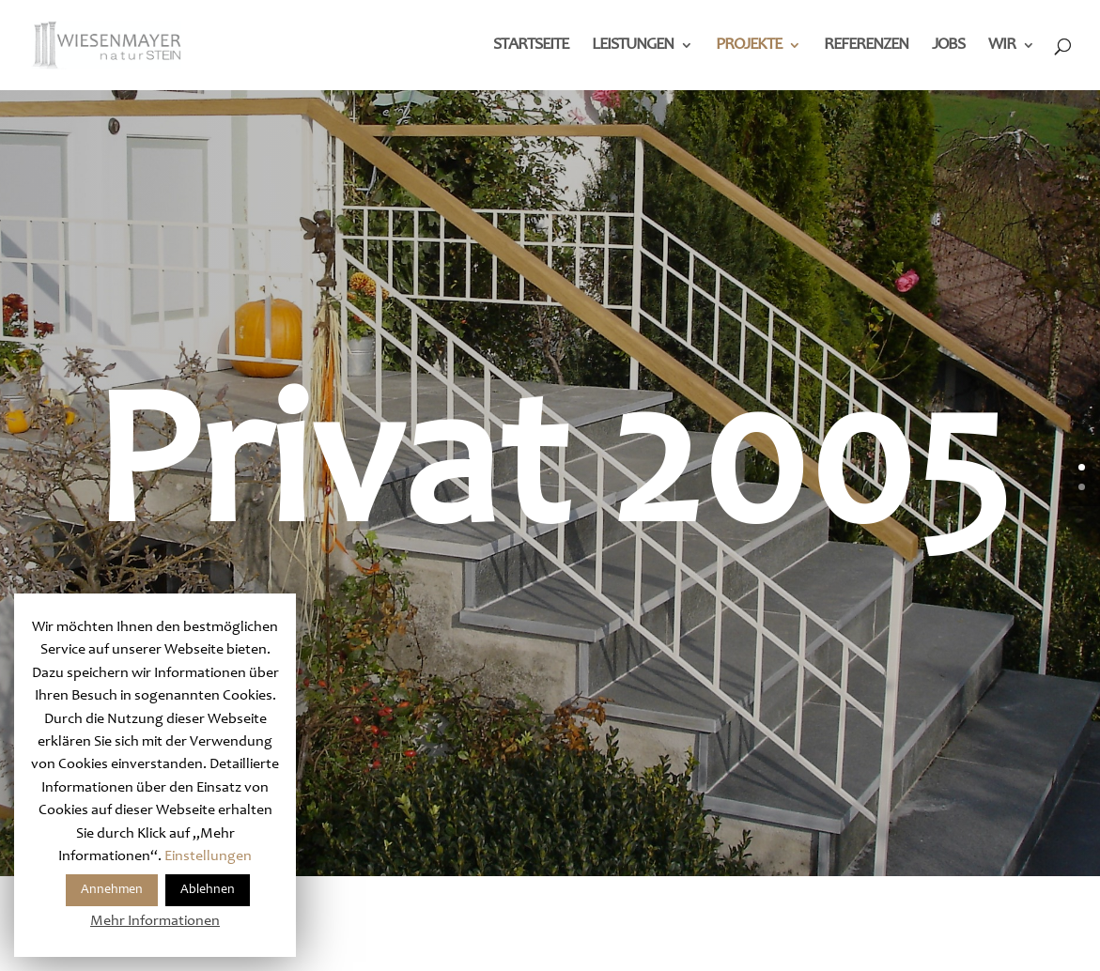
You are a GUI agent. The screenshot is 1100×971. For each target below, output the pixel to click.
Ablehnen (207, 890)
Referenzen (866, 46)
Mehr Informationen (155, 921)
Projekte (749, 46)
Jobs (948, 46)
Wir (1001, 46)
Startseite (530, 46)
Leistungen (633, 46)
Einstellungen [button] (208, 856)
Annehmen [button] (112, 890)
